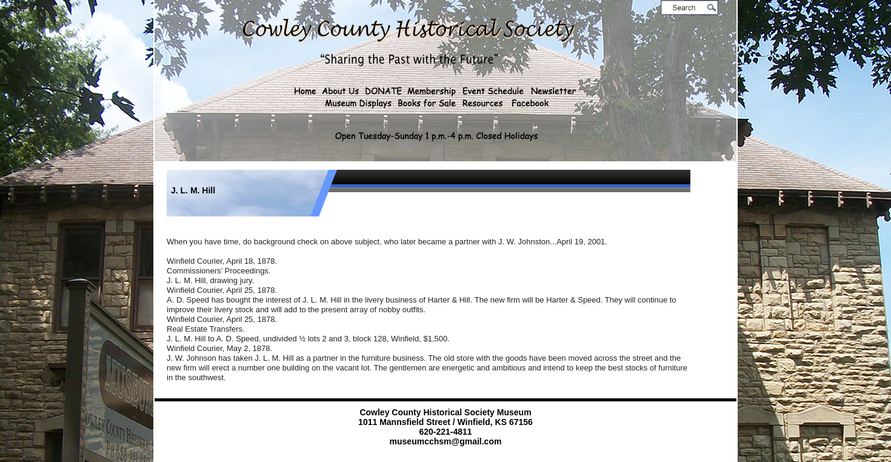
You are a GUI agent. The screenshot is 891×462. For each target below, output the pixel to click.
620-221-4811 (445, 432)
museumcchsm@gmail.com (446, 441)
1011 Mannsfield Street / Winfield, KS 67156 (445, 422)
